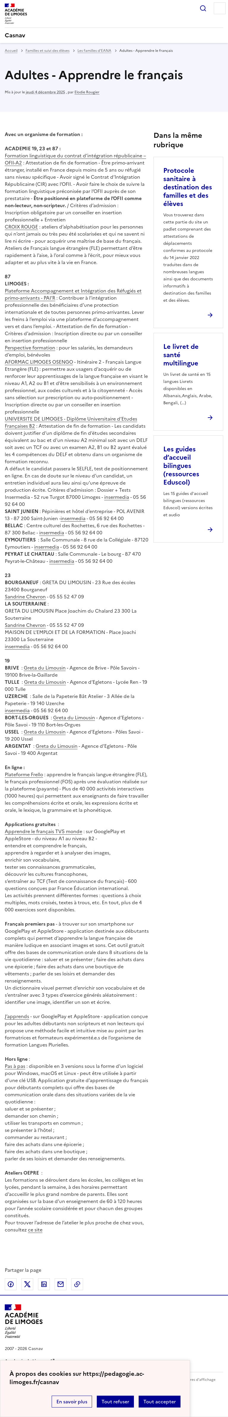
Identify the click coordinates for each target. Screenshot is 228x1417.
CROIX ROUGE (21, 226)
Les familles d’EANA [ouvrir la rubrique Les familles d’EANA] (94, 50)
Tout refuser (115, 1401)
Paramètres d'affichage (195, 1379)
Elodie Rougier (87, 92)
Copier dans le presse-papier (77, 1284)
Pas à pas (15, 1066)
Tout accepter (159, 1401)
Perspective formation (30, 347)
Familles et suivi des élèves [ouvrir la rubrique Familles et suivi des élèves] (47, 50)
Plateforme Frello (24, 774)
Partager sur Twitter (27, 1284)
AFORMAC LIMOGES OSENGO (39, 361)
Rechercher (203, 8)
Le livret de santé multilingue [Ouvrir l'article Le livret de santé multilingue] (181, 355)
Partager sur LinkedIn (44, 1284)
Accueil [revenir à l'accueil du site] (11, 50)
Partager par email (60, 1284)
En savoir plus (71, 1401)
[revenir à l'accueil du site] (114, 35)
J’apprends (17, 1016)
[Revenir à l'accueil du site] (24, 1321)
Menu (220, 8)
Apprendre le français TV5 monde (43, 831)
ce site (35, 1229)
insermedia (116, 497)
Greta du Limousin (45, 667)
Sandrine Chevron (25, 596)
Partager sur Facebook (11, 1284)
